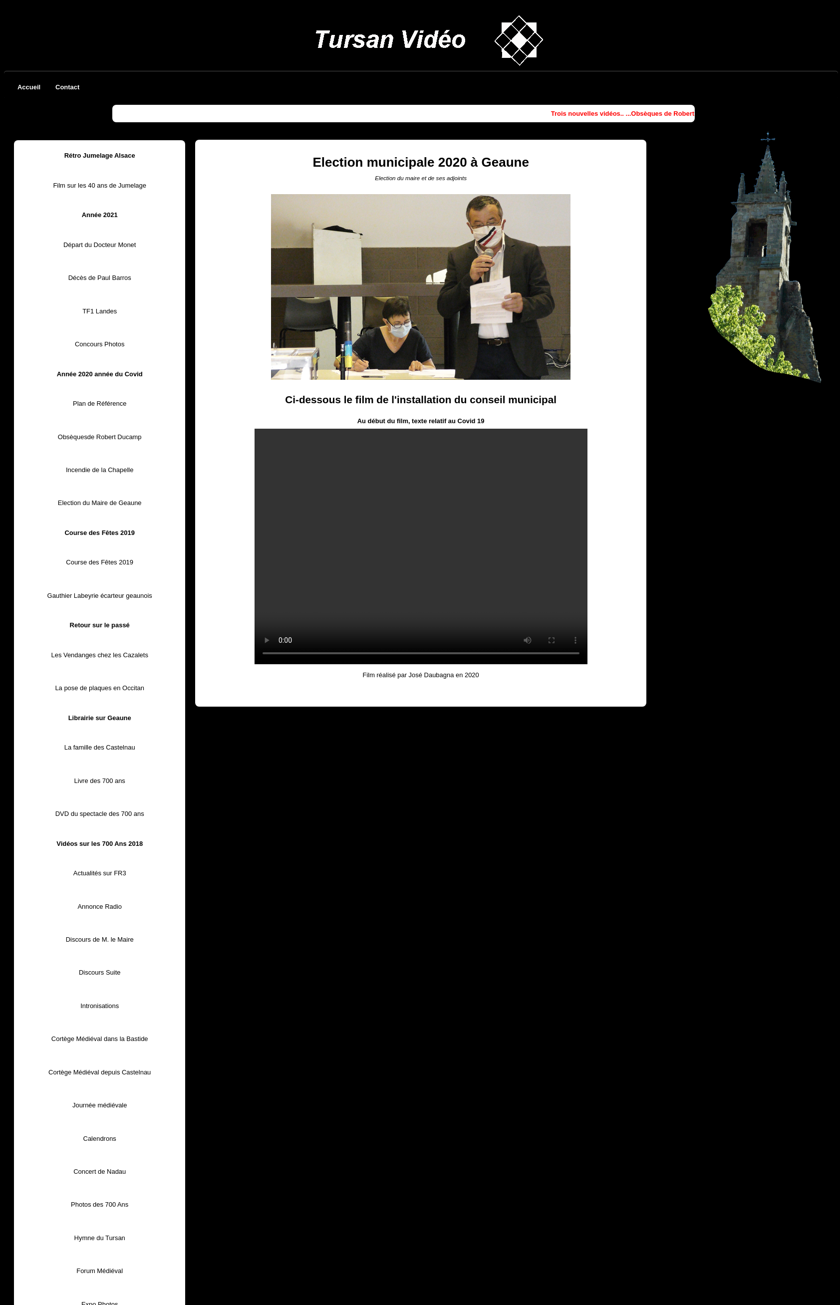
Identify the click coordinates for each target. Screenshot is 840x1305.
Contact (67, 87)
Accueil (28, 87)
